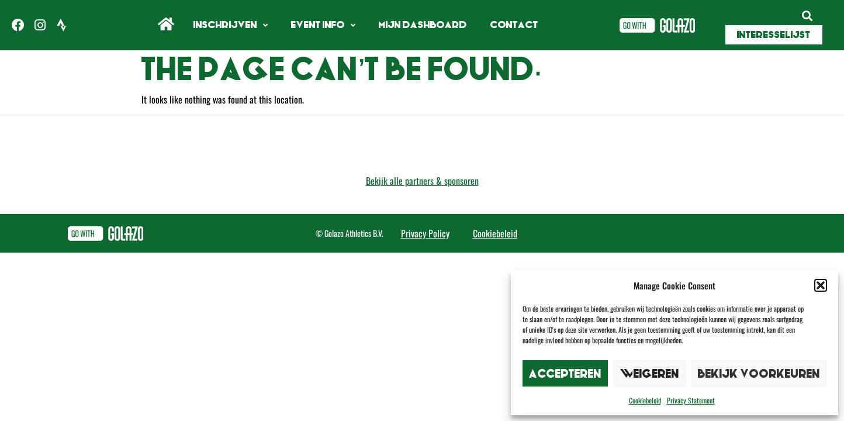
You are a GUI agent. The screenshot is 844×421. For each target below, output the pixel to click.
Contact (514, 25)
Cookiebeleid (645, 400)
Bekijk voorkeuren (759, 373)
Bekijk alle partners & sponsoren (422, 181)
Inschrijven (230, 25)
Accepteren (565, 373)
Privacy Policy (425, 233)
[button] (820, 285)
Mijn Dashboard (423, 25)
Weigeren (649, 373)
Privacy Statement (691, 400)
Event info (323, 25)
